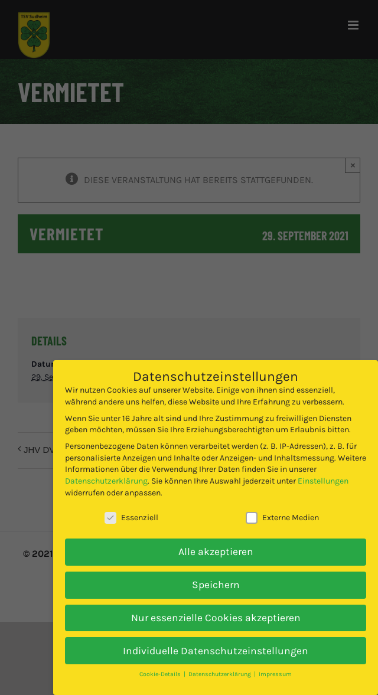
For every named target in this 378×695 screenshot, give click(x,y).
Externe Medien (282, 517)
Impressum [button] (275, 674)
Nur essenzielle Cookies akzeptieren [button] (216, 618)
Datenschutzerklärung (106, 481)
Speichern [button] (216, 584)
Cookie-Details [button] (161, 674)
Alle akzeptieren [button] (215, 551)
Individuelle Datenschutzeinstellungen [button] (215, 651)
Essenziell (131, 517)
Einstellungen (323, 481)
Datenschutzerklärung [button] (220, 674)
